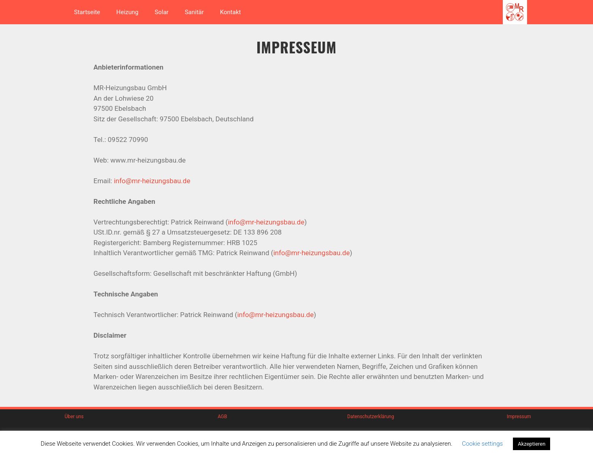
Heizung (127, 12)
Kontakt (230, 12)
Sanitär (194, 12)
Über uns (74, 416)
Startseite (87, 12)
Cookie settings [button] (482, 443)
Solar (161, 12)
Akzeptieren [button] (531, 444)
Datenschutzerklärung (370, 416)
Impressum (519, 416)
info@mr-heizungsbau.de (152, 181)
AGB (222, 416)
